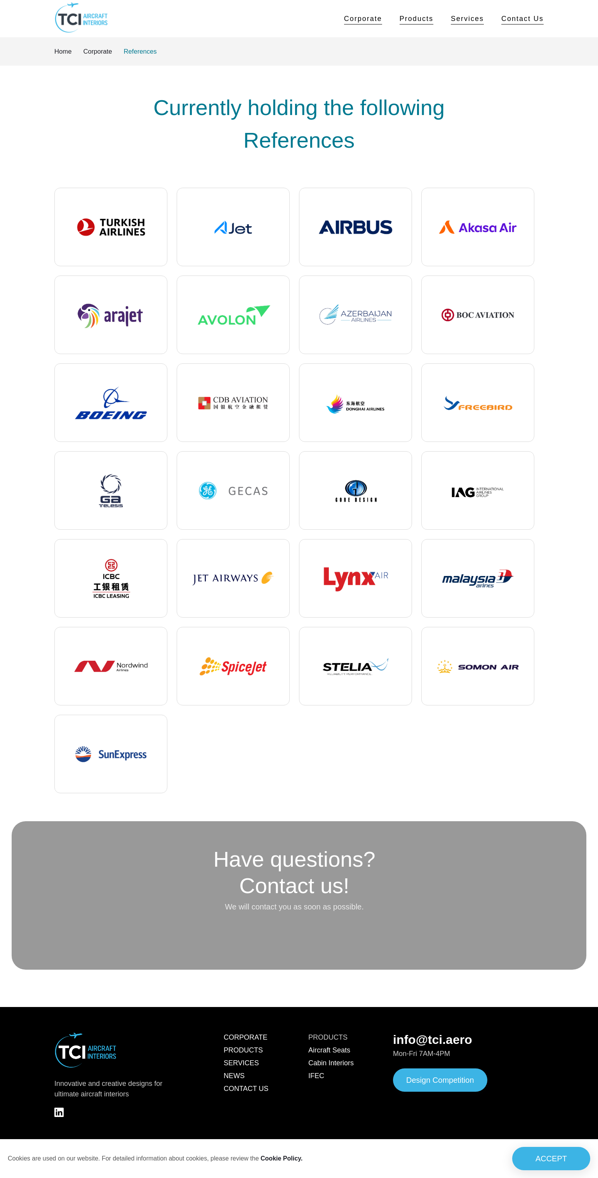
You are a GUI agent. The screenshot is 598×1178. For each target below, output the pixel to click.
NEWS (234, 1076)
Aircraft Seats (329, 1051)
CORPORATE (246, 1038)
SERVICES (241, 1064)
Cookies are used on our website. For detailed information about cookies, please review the (155, 1158)
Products (416, 19)
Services (467, 19)
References (145, 52)
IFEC (316, 1076)
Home (63, 52)
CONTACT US (246, 1089)
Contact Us (522, 19)
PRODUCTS (243, 1051)
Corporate (363, 19)
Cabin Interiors (331, 1064)
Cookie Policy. (281, 1158)
